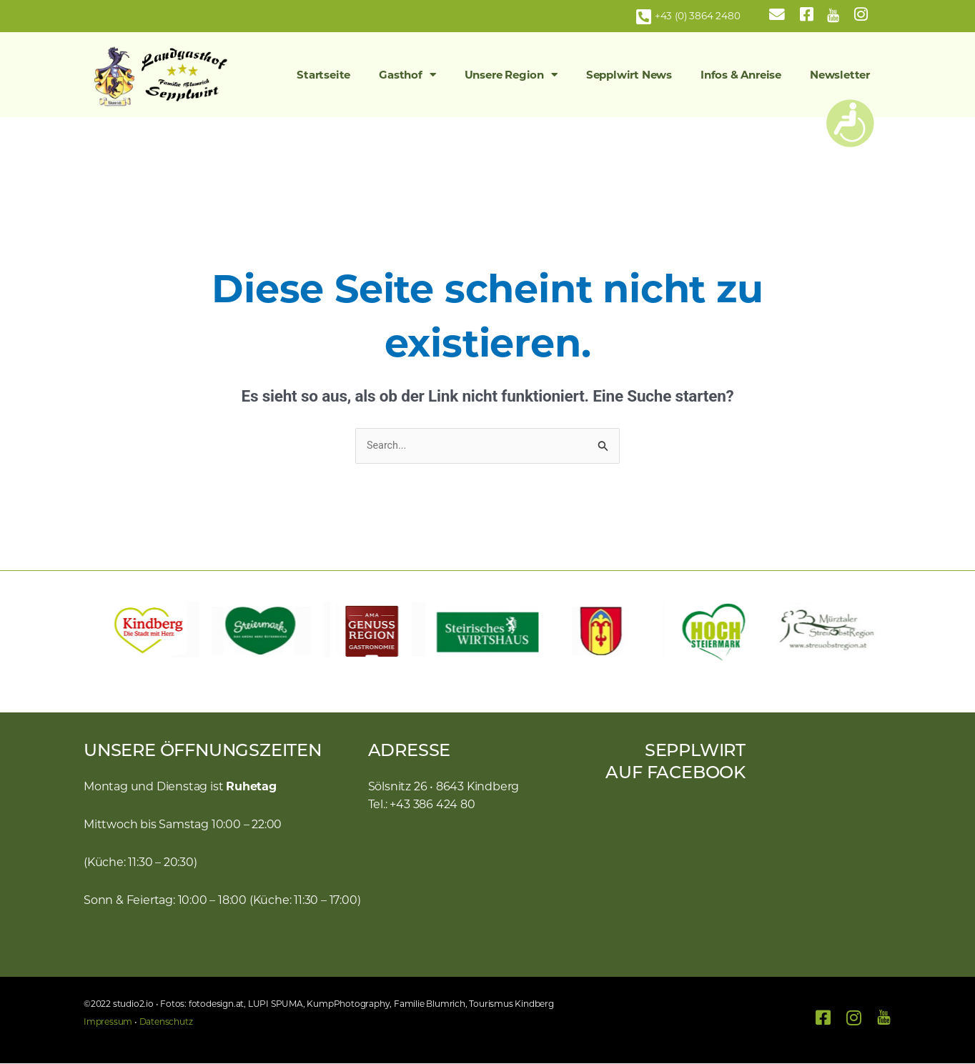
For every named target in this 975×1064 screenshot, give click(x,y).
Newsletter (840, 74)
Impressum (108, 1022)
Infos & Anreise (741, 74)
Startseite (323, 74)
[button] (101, 631)
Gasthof (407, 74)
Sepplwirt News (629, 74)
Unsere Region (511, 74)
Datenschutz (166, 1022)
